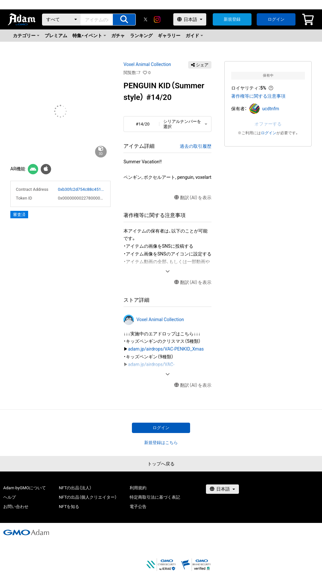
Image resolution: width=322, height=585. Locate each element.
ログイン (276, 19)
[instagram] (157, 19)
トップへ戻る (161, 463)
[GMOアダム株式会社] (26, 532)
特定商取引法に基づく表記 (155, 497)
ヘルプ (9, 497)
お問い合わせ (15, 506)
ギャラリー (169, 35)
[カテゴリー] (61, 20)
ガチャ (118, 35)
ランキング (141, 35)
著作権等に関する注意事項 (258, 96)
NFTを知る (69, 506)
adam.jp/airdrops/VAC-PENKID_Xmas (166, 349)
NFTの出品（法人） (75, 487)
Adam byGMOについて (24, 487)
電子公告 (138, 506)
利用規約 (138, 487)
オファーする (268, 123)
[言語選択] (189, 19)
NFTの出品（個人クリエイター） (88, 497)
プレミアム (56, 35)
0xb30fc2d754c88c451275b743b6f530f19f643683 (81, 189)
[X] (145, 19)
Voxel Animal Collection (147, 64)
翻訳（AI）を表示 (192, 197)
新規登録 (232, 19)
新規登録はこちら (161, 442)
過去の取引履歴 (195, 146)
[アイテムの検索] (124, 20)
